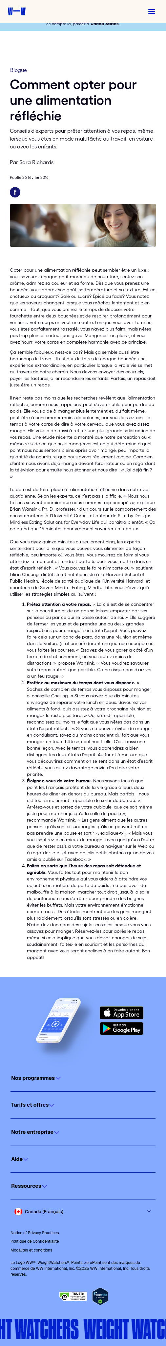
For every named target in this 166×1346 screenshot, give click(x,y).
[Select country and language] (83, 1211)
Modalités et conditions (31, 1250)
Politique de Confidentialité (34, 1241)
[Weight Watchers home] (17, 11)
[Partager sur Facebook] (15, 192)
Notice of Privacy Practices (34, 1232)
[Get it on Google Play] (121, 1028)
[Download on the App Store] (121, 1012)
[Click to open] (83, 1078)
